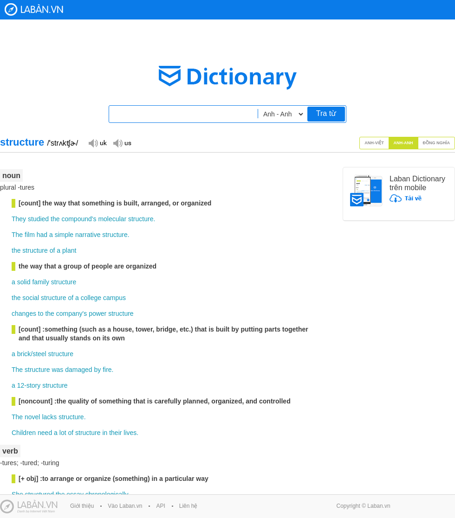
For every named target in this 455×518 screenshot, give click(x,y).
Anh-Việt (374, 143)
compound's (78, 219)
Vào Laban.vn (125, 506)
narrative (87, 234)
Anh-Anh (403, 143)
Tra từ (326, 113)
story (33, 385)
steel (39, 354)
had (42, 234)
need (45, 432)
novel (32, 417)
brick (24, 354)
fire (107, 369)
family (40, 282)
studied (38, 219)
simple (64, 234)
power (97, 313)
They (19, 219)
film (30, 234)
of (52, 250)
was (57, 369)
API (160, 506)
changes (24, 313)
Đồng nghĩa (436, 143)
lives (130, 432)
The (17, 234)
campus (114, 297)
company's (71, 313)
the (55, 219)
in (104, 432)
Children (24, 432)
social (30, 297)
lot (62, 432)
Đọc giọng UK (97, 142)
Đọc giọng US (122, 142)
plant (69, 250)
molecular (112, 219)
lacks (49, 417)
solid (24, 282)
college (91, 297)
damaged (78, 369)
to (41, 313)
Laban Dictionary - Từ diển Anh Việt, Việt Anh (34, 9)
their (115, 432)
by (97, 369)
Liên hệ (188, 506)
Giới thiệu (82, 506)
